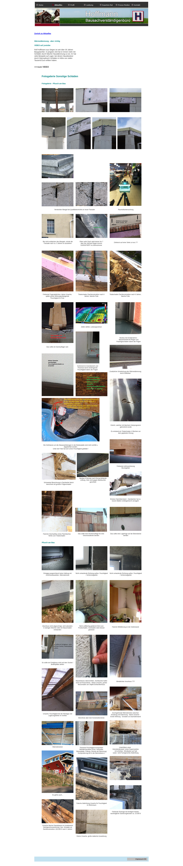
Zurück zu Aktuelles (42, 33)
